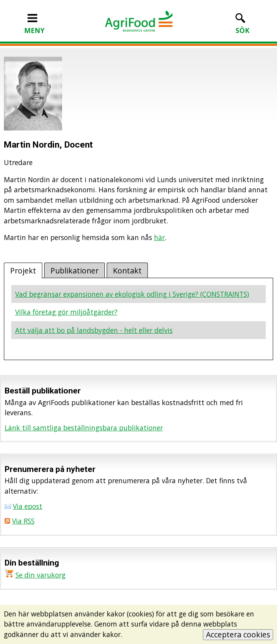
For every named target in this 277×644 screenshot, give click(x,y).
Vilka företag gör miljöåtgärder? (66, 312)
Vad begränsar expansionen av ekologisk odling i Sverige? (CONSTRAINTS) (132, 294)
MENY (34, 25)
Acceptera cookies (238, 634)
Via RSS (23, 521)
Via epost (27, 506)
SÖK (242, 25)
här (159, 237)
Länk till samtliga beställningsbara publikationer (84, 427)
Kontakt (127, 270)
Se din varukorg (41, 575)
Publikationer (74, 270)
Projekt (23, 270)
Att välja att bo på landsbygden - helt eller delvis (94, 330)
